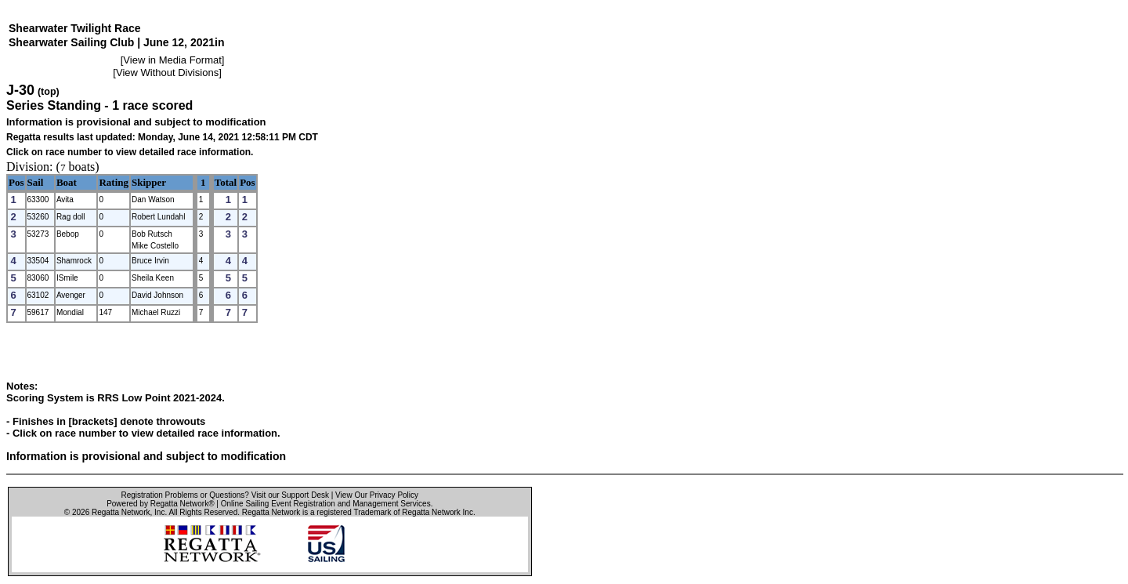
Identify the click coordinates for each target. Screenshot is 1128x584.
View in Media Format (172, 60)
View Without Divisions (167, 72)
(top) (49, 91)
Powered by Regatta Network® (160, 503)
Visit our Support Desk (290, 495)
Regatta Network (121, 512)
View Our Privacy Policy (376, 495)
